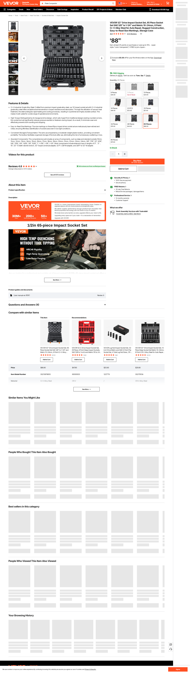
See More (86, 389)
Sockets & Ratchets (48, 15)
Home (10, 15)
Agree (178, 669)
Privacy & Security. (90, 669)
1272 (25, 169)
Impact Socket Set (62, 15)
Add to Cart (123, 169)
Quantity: (113, 80)
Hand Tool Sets (34, 15)
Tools (16, 15)
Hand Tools (24, 15)
